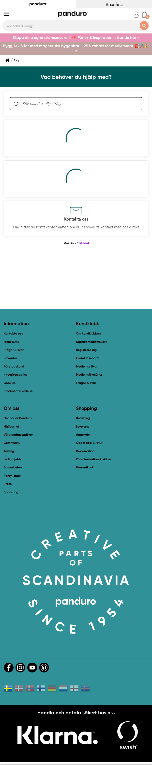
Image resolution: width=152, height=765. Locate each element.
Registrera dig (86, 350)
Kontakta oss (13, 333)
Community (12, 443)
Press (8, 484)
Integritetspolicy (16, 374)
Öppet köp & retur (89, 443)
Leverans (82, 426)
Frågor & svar (14, 350)
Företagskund (14, 366)
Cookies (9, 383)
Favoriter (10, 358)
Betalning (83, 418)
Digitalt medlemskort (91, 342)
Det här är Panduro (18, 418)
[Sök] (16, 103)
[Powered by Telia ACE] (76, 242)
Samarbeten (13, 467)
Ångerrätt (83, 434)
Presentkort (84, 467)
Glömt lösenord (87, 358)
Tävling (9, 451)
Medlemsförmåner (89, 374)
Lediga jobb (12, 459)
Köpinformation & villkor (93, 459)
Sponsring (11, 492)
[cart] (144, 15)
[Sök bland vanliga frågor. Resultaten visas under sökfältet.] (80, 103)
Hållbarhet (11, 426)
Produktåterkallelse (18, 391)
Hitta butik (11, 342)
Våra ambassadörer (18, 434)
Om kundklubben (88, 333)
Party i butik (12, 476)
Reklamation (85, 451)
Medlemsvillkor (87, 366)
